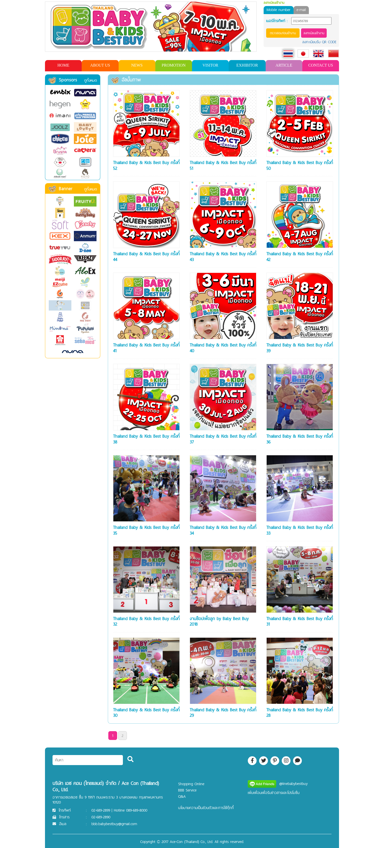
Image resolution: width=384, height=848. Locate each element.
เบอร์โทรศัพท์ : (276, 20)
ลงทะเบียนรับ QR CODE (319, 42)
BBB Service (187, 790)
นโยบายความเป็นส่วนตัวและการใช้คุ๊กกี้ (206, 808)
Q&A (182, 796)
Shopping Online (191, 784)
